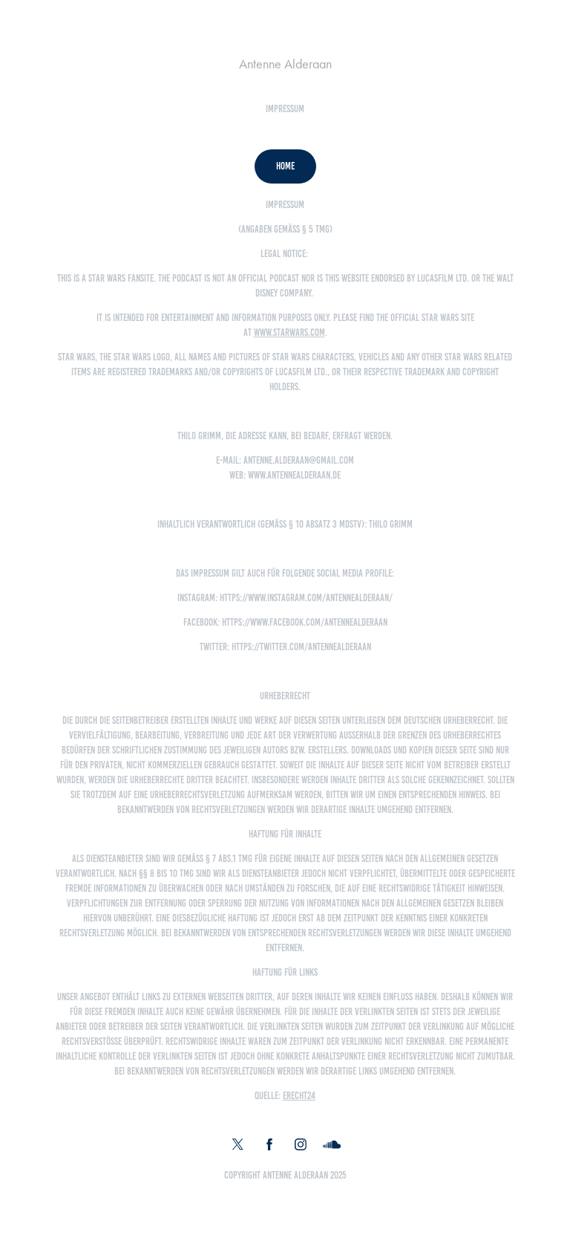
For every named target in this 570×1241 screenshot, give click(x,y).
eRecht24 (299, 1095)
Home (285, 166)
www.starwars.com (289, 332)
